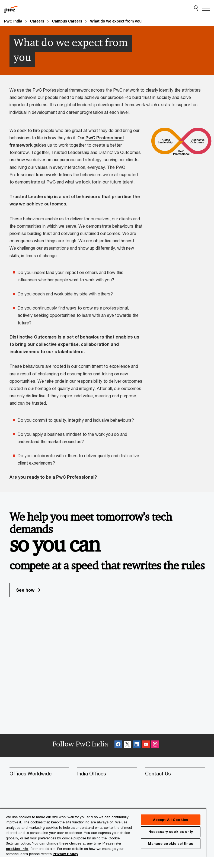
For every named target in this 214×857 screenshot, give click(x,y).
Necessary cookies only (170, 831)
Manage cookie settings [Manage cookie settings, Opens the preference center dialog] (170, 843)
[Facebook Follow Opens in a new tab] (118, 745)
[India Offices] (107, 774)
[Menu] (206, 8)
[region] (103, 832)
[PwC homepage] (11, 8)
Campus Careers (67, 21)
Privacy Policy (65, 854)
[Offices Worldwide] (39, 774)
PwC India (13, 21)
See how (28, 589)
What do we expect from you (116, 21)
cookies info (17, 848)
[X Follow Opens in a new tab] (127, 745)
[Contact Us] (175, 774)
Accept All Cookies (170, 819)
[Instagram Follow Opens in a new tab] (155, 745)
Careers (37, 21)
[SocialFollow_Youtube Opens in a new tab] (146, 745)
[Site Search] (196, 8)
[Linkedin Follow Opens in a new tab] (136, 745)
